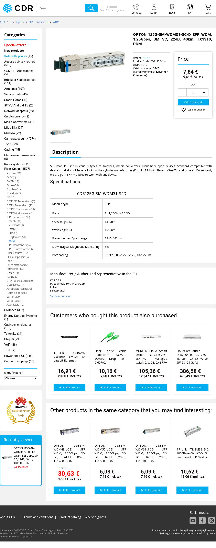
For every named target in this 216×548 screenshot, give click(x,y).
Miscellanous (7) (15, 284)
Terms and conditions (38, 517)
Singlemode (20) (17, 237)
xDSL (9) (9, 350)
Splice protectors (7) (17, 265)
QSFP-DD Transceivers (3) (21, 201)
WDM (56, 22)
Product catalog (70, 517)
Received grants (95, 517)
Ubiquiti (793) (13, 339)
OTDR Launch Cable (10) (20, 281)
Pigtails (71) (13, 273)
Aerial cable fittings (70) (19, 288)
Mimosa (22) (12, 133)
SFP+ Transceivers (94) (19, 245)
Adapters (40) (14, 173)
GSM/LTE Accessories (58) (18, 72)
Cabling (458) (13, 149)
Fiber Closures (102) (17, 253)
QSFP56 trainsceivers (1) (20, 213)
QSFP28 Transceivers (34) (21, 209)
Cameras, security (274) (20, 138)
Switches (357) (14, 310)
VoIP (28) (10, 344)
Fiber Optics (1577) (17, 169)
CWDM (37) (15, 221)
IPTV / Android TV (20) (19, 105)
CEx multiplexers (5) (18, 257)
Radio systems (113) (17, 164)
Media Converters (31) (19, 122)
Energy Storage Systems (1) (20, 317)
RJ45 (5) (13, 233)
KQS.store (26, 536)
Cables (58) (13, 185)
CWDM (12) (13, 181)
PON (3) (13, 229)
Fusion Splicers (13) (17, 293)
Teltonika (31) (13, 333)
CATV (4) (11, 177)
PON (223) (12, 276)
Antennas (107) (14, 89)
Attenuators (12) (15, 304)
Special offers (15, 45)
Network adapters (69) (19, 111)
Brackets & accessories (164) (19, 81)
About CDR (7, 517)
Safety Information (60, 296)
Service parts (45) (16, 94)
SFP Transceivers (38, 22)
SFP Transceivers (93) (18, 217)
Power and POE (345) (18, 356)
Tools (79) (11, 144)
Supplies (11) (14, 189)
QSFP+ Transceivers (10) (20, 205)
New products (14, 51)
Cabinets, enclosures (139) (18, 326)
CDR (2, 22)
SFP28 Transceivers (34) (20, 249)
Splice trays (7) (14, 300)
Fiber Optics (17, 22)
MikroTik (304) (13, 127)
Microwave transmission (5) (20, 157)
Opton (145, 58)
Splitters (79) (13, 296)
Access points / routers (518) (19, 63)
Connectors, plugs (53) (19, 361)
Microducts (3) (14, 193)
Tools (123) (12, 261)
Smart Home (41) (16, 100)
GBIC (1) (11, 197)
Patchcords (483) (15, 269)
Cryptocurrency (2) (16, 116)
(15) (18, 56)
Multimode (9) (16, 225)
